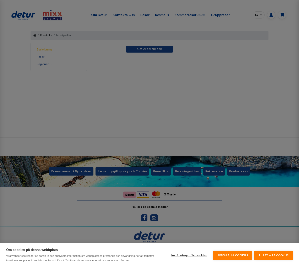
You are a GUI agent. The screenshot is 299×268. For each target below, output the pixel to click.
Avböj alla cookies (232, 255)
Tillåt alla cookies (274, 255)
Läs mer (124, 260)
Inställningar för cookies (189, 255)
